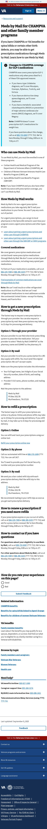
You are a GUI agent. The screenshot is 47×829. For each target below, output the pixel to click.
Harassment (6, 802)
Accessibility (6, 795)
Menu (41, 10)
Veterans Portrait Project (11, 819)
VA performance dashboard (22, 816)
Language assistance (9, 776)
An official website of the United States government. (25, 1)
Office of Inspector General (25, 802)
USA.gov (4, 816)
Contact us (5, 744)
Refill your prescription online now (15, 443)
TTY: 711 (4, 701)
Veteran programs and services (13, 752)
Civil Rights (19, 795)
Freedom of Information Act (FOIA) (15, 798)
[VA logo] (3, 10)
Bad (6, 586)
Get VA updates (7, 768)
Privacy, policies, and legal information (17, 809)
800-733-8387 (22, 135)
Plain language (7, 805)
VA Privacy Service (8, 812)
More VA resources (8, 760)
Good (7, 582)
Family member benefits (12, 628)
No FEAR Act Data (26, 812)
